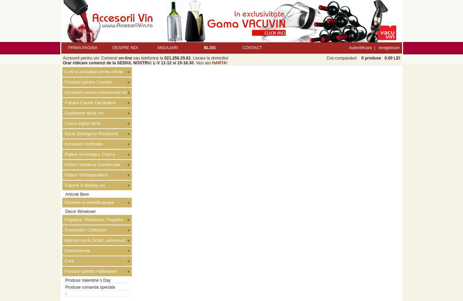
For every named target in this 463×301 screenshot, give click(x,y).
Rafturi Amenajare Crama (90, 154)
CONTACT (252, 47)
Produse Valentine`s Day (88, 280)
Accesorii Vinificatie (84, 144)
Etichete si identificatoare (90, 202)
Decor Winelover (80, 211)
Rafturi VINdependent (86, 175)
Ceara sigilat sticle (83, 123)
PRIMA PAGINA (82, 47)
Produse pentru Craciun (88, 82)
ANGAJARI (167, 47)
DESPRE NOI (125, 47)
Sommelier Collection (86, 230)
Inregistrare (389, 47)
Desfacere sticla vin (84, 113)
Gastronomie (77, 250)
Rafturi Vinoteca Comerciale (92, 164)
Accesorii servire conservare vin (96, 92)
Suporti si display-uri (85, 185)
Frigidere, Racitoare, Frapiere (94, 219)
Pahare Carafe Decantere (90, 102)
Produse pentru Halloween (91, 271)
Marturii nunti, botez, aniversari (95, 240)
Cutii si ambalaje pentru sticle (94, 71)
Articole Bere (77, 194)
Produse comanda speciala (90, 287)
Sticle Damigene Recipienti (91, 133)
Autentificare (360, 47)
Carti (69, 261)
